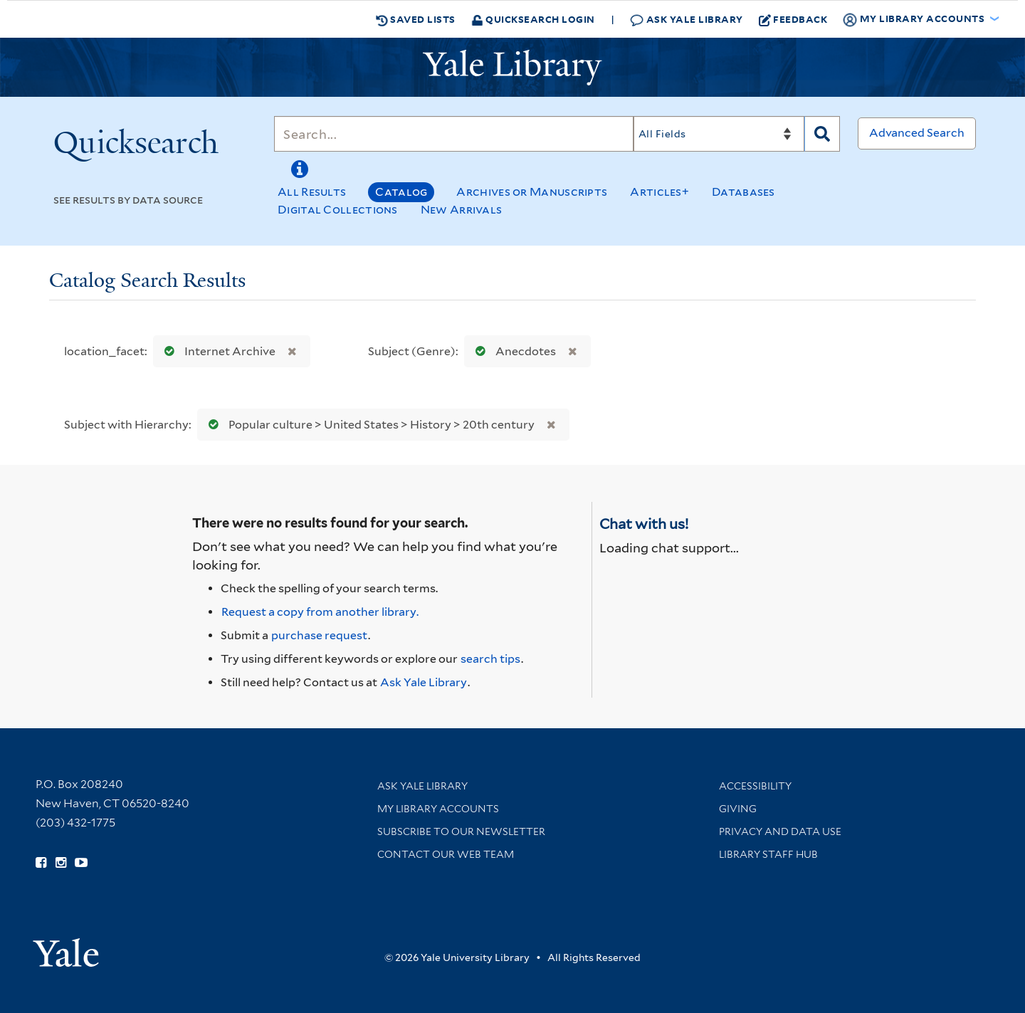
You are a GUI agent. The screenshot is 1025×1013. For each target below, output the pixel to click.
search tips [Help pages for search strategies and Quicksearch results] (490, 659)
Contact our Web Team (445, 854)
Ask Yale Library (686, 19)
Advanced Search (916, 133)
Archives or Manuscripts (531, 192)
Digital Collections (338, 209)
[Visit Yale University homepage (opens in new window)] (66, 948)
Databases (743, 192)
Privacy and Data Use (780, 831)
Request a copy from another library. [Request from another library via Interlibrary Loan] (320, 612)
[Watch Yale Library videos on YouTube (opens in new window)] (81, 862)
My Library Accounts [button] (915, 19)
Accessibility (755, 786)
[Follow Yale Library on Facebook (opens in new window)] (41, 862)
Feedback (793, 19)
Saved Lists (416, 19)
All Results (312, 192)
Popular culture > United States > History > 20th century (368, 424)
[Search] (454, 134)
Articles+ (659, 192)
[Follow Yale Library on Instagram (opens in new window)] (61, 862)
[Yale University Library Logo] (512, 67)
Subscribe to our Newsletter (461, 831)
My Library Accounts (438, 808)
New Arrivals (462, 209)
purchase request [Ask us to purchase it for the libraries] (319, 635)
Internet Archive (217, 351)
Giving (738, 808)
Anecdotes (512, 351)
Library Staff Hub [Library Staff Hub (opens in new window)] (768, 854)
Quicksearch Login (533, 19)
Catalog (401, 192)
